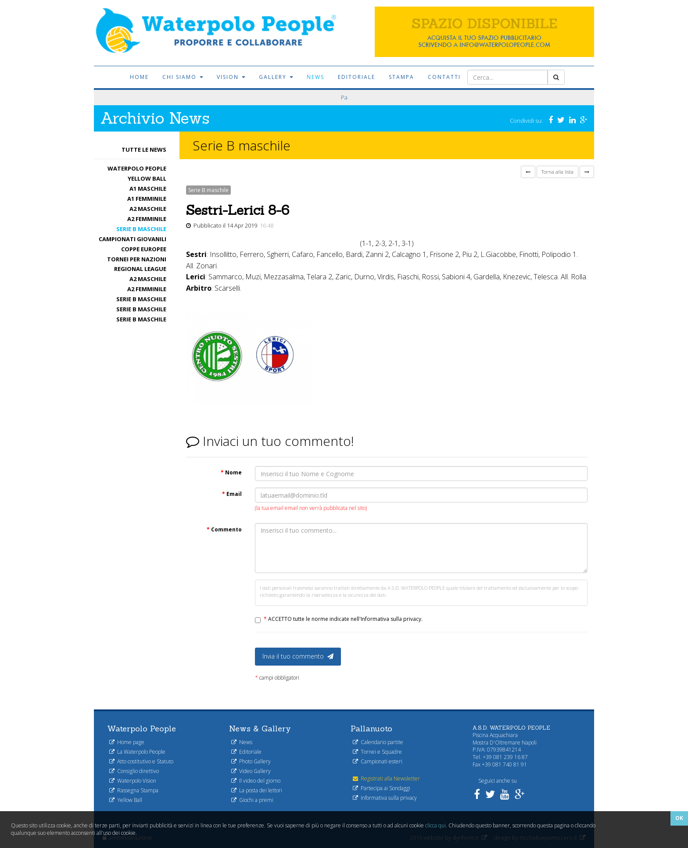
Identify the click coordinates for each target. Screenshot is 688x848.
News (315, 77)
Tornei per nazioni (136, 259)
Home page (126, 742)
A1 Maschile (147, 188)
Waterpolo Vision (132, 780)
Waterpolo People (137, 168)
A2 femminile (146, 219)
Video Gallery (251, 771)
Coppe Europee (143, 249)
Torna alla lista (557, 171)
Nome (231, 472)
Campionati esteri (377, 761)
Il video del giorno (255, 780)
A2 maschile (147, 209)
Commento (224, 529)
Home (139, 77)
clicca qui (435, 825)
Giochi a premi (252, 800)
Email (232, 494)
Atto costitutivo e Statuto (141, 761)
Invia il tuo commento (297, 656)
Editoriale (356, 77)
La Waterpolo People (137, 751)
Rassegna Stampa (133, 790)
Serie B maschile (141, 229)
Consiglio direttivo (134, 771)
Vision (231, 77)
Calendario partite (378, 742)
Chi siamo (182, 77)
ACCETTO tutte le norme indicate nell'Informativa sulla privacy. (343, 619)
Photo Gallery (251, 761)
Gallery (276, 77)
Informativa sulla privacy (385, 798)
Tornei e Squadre (377, 751)
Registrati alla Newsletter (386, 778)
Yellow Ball (147, 178)
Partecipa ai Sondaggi (381, 788)
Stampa (401, 77)
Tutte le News (144, 149)
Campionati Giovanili (132, 239)
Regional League (140, 269)
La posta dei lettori (256, 790)
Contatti (444, 77)
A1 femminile (146, 199)
